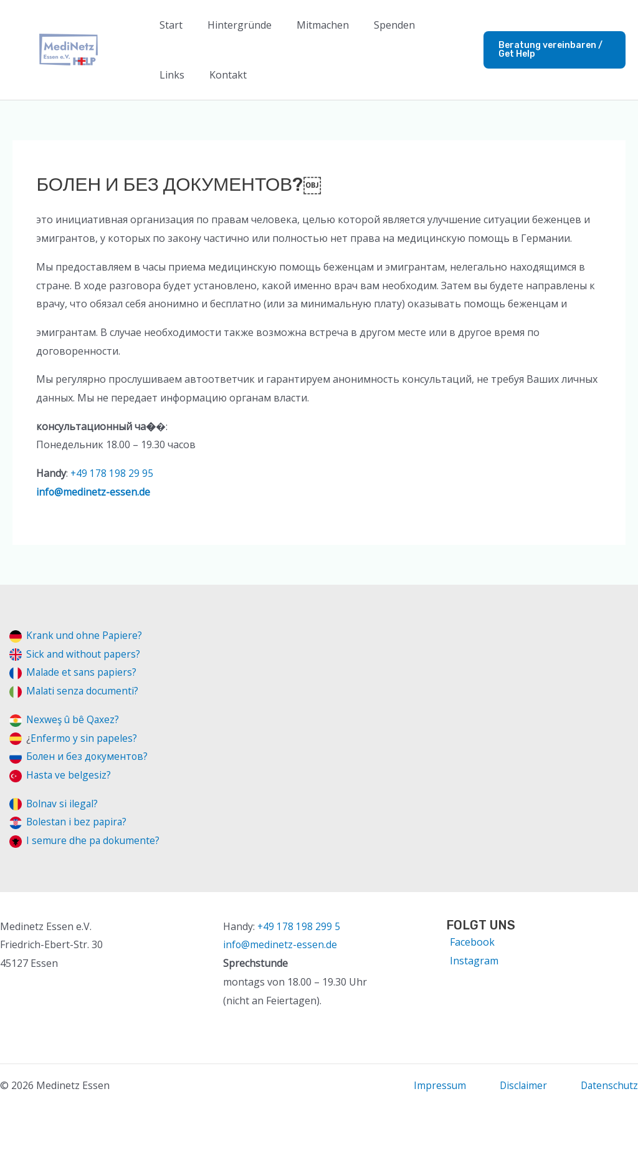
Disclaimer (521, 1085)
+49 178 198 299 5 (299, 926)
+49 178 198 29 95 (112, 473)
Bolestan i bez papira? (78, 821)
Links (429, 25)
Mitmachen (310, 25)
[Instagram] (472, 961)
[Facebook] (470, 942)
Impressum (436, 1085)
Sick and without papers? (84, 654)
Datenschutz (608, 1085)
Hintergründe (232, 25)
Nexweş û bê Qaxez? (73, 719)
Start (168, 25)
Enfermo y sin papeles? (84, 738)
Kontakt (175, 75)
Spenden (377, 25)
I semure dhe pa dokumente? (94, 840)
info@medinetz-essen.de (93, 492)
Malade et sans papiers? (82, 672)
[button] (550, 50)
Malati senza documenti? (83, 691)
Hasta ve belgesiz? (69, 775)
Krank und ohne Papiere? (85, 635)
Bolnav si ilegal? (63, 803)
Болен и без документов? (88, 756)
